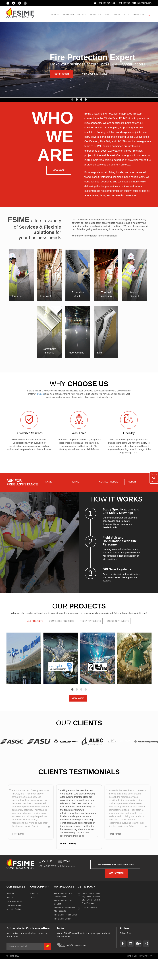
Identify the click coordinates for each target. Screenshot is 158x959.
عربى (150, 14)
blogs (126, 14)
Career (116, 14)
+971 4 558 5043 (123, 3)
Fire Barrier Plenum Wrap (65, 915)
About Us (34, 893)
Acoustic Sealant (13, 909)
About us (55, 14)
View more (58, 170)
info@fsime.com (142, 3)
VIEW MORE (78, 698)
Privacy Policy (145, 956)
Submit (132, 482)
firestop (40, 394)
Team (32, 897)
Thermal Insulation (14, 905)
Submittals (95, 14)
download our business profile (115, 864)
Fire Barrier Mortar (62, 919)
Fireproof (10, 897)
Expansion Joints (14, 901)
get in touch (61, 74)
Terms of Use (131, 956)
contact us (138, 14)
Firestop (10, 893)
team (106, 14)
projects (82, 14)
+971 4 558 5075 (103, 3)
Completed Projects (62, 621)
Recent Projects (90, 621)
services (68, 14)
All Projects (35, 621)
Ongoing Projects (117, 621)
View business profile (94, 74)
